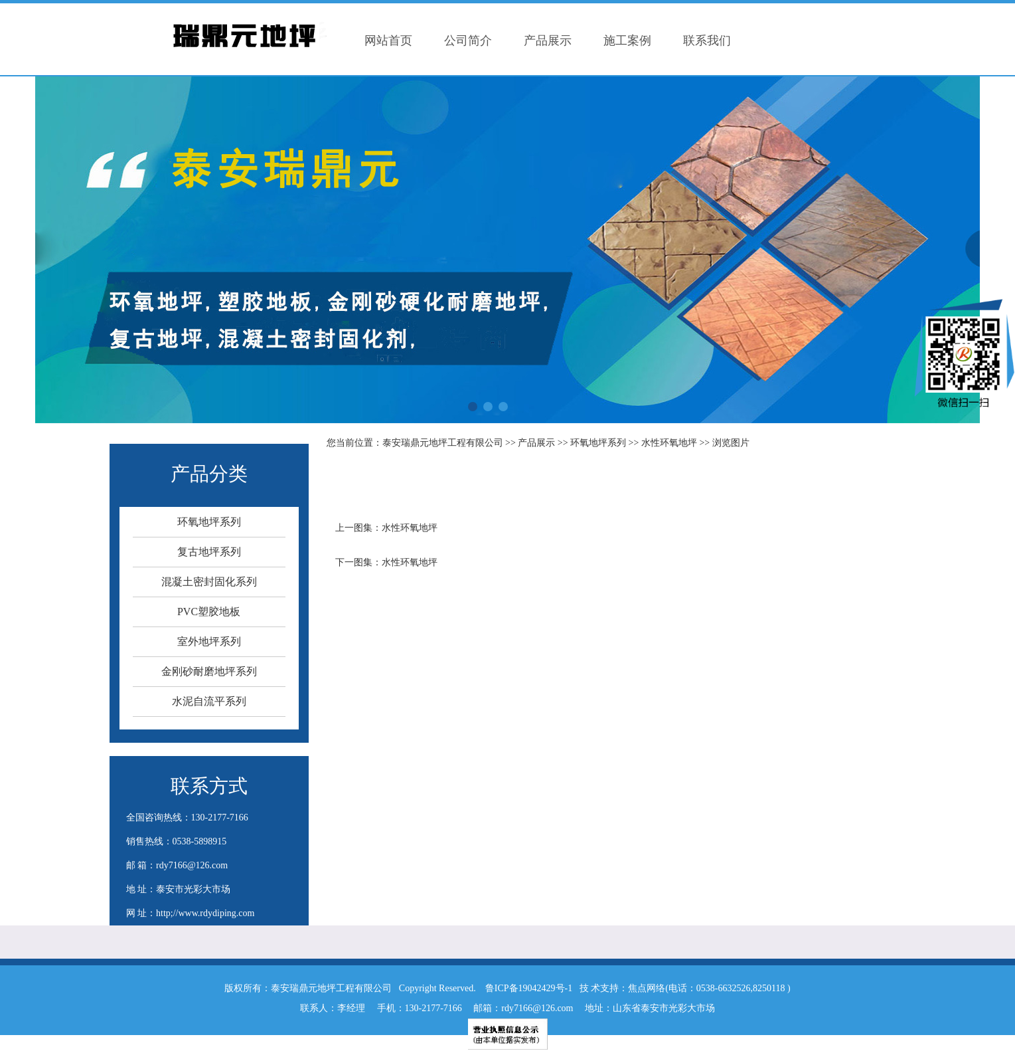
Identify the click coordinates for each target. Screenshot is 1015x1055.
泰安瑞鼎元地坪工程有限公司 (442, 443)
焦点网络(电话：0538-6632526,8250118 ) (709, 988)
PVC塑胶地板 (208, 611)
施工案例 (627, 40)
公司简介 (468, 40)
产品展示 (548, 40)
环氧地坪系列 (209, 522)
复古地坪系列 (209, 551)
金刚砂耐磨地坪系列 (209, 671)
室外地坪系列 (209, 641)
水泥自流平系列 (209, 701)
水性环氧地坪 (669, 443)
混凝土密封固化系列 (209, 581)
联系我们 (707, 40)
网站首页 (388, 40)
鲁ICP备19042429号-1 (528, 988)
